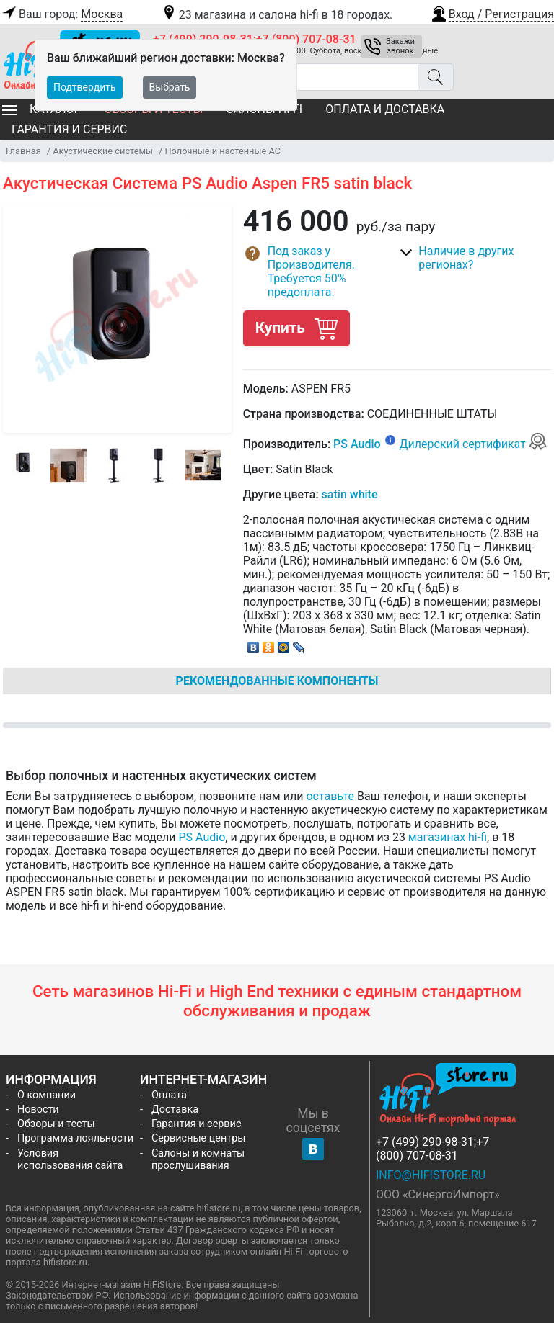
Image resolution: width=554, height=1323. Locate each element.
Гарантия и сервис (69, 129)
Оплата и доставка (384, 109)
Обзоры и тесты (56, 1124)
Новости (38, 1109)
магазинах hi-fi (447, 837)
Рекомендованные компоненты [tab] (277, 681)
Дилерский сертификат (474, 444)
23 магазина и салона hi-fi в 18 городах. (276, 15)
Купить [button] (296, 328)
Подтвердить (84, 87)
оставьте (330, 796)
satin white (350, 494)
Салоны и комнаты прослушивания (198, 1159)
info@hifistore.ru (430, 1175)
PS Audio (356, 444)
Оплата (169, 1095)
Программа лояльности (75, 1138)
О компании (46, 1095)
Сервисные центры (198, 1138)
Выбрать (169, 87)
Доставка (174, 1109)
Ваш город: (61, 14)
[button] (492, 12)
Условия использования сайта (70, 1159)
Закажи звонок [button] (400, 46)
